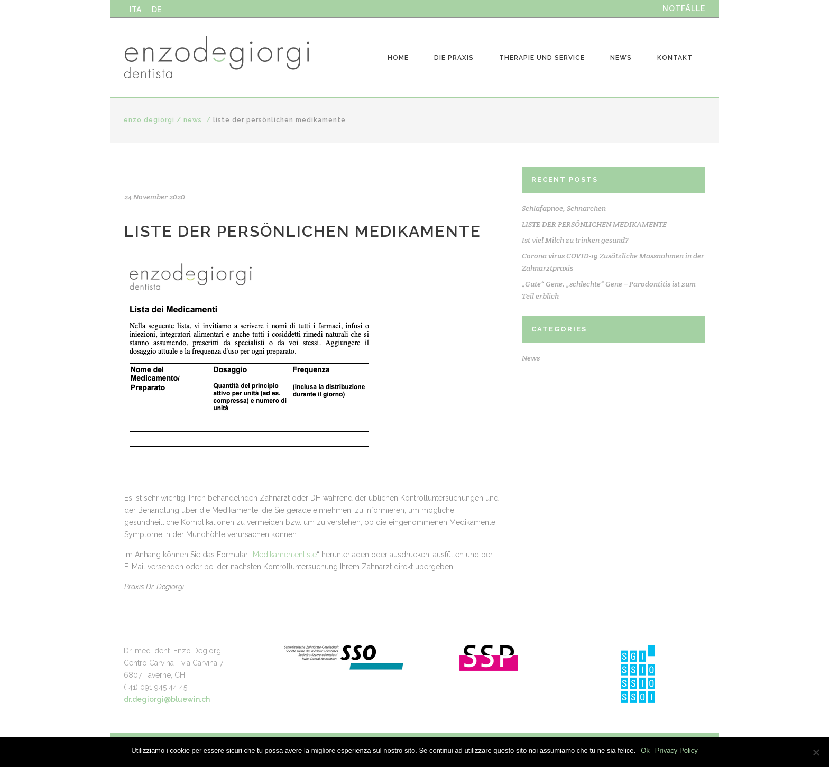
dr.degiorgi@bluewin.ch (167, 699)
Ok (645, 750)
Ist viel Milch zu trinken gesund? (575, 240)
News (192, 120)
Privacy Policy (676, 750)
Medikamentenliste (285, 554)
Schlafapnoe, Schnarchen (564, 208)
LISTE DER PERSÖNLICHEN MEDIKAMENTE (594, 224)
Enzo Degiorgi (149, 120)
